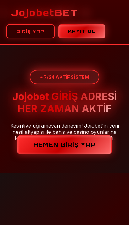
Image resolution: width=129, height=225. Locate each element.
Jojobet (44, 12)
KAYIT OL (82, 31)
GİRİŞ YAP (30, 31)
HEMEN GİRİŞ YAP (64, 144)
